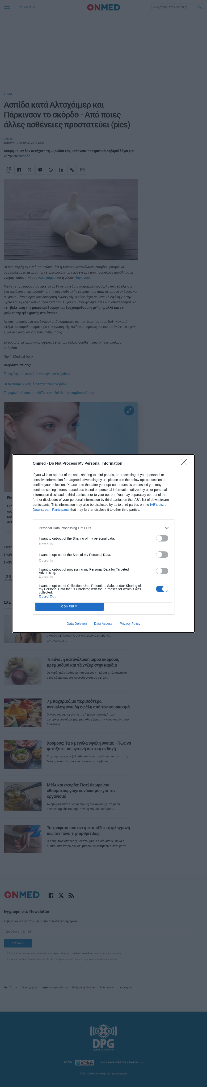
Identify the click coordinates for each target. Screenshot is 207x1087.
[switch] (162, 538)
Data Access (103, 623)
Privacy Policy (130, 623)
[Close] (185, 463)
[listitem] (103, 527)
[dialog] (103, 543)
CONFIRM (69, 606)
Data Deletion (77, 623)
